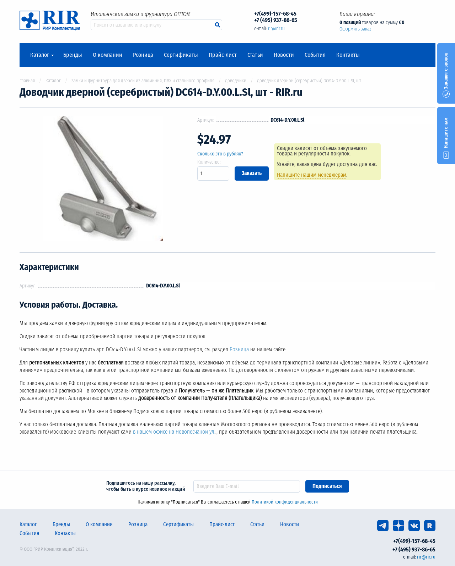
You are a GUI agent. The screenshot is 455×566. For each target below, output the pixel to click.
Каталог (39, 55)
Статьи (255, 55)
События (315, 55)
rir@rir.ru (276, 28)
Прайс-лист (223, 55)
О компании (107, 55)
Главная (27, 80)
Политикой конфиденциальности (285, 502)
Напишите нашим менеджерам (311, 175)
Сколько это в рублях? (220, 154)
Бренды (72, 55)
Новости (284, 55)
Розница (143, 55)
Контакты (348, 55)
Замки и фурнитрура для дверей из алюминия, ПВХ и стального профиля (142, 80)
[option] (103, 179)
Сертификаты (181, 55)
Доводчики (235, 80)
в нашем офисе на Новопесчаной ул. (174, 432)
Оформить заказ (355, 29)
